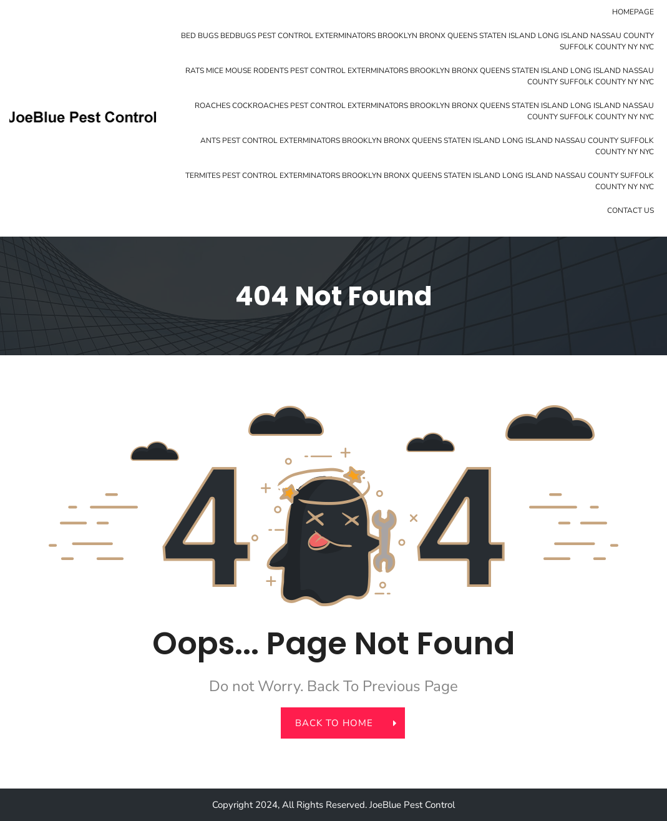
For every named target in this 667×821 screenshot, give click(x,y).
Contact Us (630, 210)
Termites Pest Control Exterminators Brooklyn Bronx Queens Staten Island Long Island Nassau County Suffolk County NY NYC (419, 181)
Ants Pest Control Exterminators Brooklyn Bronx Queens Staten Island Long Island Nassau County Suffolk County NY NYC (427, 146)
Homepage (633, 12)
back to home (341, 723)
